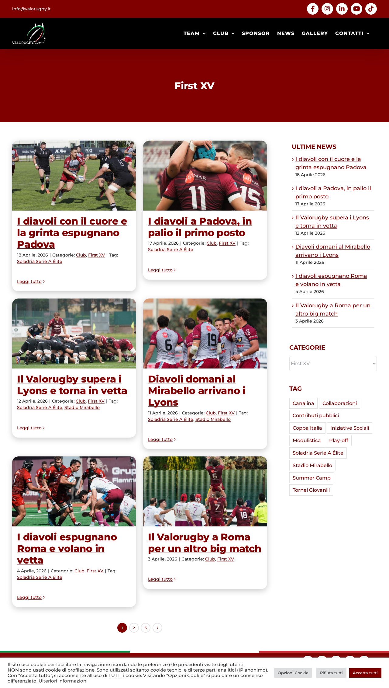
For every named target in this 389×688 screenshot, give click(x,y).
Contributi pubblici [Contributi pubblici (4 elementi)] (316, 415)
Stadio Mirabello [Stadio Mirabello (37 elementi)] (312, 465)
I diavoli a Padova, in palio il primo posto (200, 227)
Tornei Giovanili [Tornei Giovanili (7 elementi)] (311, 490)
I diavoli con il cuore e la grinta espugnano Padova (72, 232)
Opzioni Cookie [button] (293, 672)
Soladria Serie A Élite (39, 261)
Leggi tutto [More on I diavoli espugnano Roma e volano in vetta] (29, 597)
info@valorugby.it (31, 9)
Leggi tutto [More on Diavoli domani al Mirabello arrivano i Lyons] (160, 439)
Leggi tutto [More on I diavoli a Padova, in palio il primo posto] (160, 281)
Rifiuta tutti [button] (331, 672)
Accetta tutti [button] (365, 672)
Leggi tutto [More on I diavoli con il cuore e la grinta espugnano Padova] (29, 281)
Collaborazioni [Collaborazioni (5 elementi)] (339, 403)
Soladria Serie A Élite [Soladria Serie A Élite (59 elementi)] (318, 453)
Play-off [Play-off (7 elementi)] (338, 440)
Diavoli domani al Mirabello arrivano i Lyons (197, 390)
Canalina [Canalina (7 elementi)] (303, 403)
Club (81, 255)
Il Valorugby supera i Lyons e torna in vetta (72, 384)
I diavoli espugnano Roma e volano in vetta (67, 548)
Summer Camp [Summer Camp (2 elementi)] (312, 478)
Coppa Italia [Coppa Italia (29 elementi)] (307, 428)
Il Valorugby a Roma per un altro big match (204, 542)
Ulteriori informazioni (63, 681)
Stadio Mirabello (82, 407)
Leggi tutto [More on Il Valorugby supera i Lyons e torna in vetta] (29, 439)
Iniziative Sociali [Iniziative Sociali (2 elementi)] (349, 428)
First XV (96, 255)
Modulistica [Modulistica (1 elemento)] (307, 440)
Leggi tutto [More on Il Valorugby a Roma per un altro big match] (160, 597)
